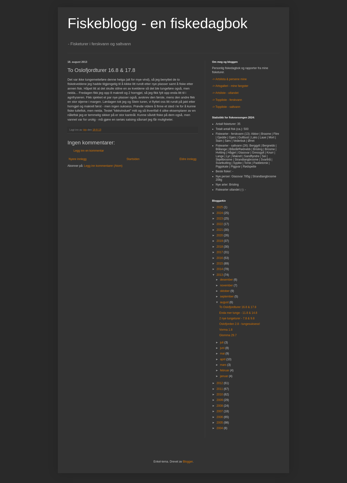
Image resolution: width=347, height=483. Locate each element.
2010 (220, 394)
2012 (220, 383)
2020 (220, 235)
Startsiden (133, 159)
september (227, 296)
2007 (220, 411)
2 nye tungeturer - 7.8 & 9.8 (236, 318)
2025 (220, 207)
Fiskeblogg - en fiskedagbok (157, 23)
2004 (220, 428)
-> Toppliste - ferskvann (227, 100)
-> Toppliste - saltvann (226, 107)
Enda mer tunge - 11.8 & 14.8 (238, 313)
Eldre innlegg (188, 159)
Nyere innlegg (78, 159)
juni (222, 348)
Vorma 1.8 (226, 329)
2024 (220, 213)
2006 (220, 417)
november (227, 285)
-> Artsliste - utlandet (225, 93)
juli (222, 342)
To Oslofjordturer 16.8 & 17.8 (237, 307)
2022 (220, 224)
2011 (220, 389)
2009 (220, 400)
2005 (220, 422)
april (223, 359)
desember (227, 279)
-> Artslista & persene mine (229, 79)
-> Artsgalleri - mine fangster (230, 86)
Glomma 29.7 (228, 335)
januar (224, 376)
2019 (220, 241)
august (224, 302)
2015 (220, 263)
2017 (220, 252)
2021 (220, 230)
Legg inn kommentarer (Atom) (103, 165)
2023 (220, 218)
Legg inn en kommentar (88, 150)
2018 (220, 246)
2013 (220, 275)
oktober (225, 291)
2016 (220, 258)
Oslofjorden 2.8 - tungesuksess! (239, 324)
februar (225, 370)
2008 (220, 405)
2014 (220, 269)
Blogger (188, 461)
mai (223, 353)
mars (223, 365)
